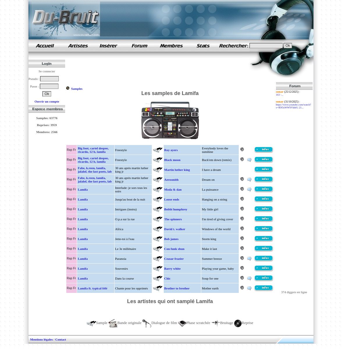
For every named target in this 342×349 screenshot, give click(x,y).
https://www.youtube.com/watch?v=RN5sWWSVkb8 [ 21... (293, 106)
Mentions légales (41, 339)
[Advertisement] (171, 69)
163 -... (280, 94)
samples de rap (44, 45)
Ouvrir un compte (47, 101)
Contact (60, 339)
